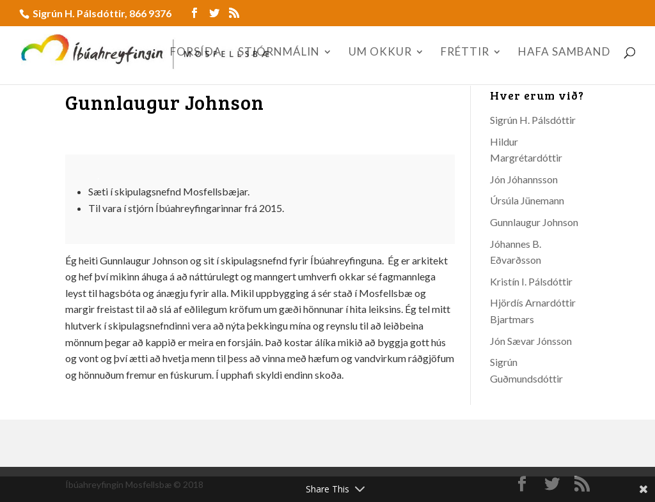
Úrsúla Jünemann (527, 200)
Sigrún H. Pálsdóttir (533, 120)
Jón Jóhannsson (524, 179)
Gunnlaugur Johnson (534, 222)
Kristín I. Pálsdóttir (531, 281)
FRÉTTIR (465, 52)
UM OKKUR (380, 52)
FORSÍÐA (196, 52)
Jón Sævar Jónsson (531, 341)
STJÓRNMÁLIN (279, 52)
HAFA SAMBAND (564, 52)
